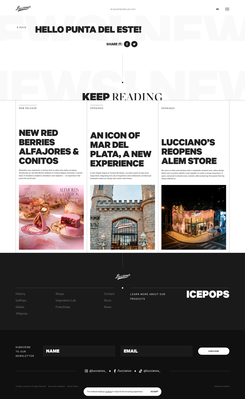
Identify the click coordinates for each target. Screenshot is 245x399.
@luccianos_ (95, 371)
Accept (154, 392)
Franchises (63, 307)
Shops (60, 294)
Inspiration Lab (66, 301)
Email (131, 351)
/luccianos (122, 371)
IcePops (21, 301)
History (20, 294)
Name (52, 351)
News (107, 307)
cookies (108, 392)
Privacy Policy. (72, 387)
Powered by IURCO (221, 387)
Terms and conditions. (56, 387)
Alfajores (22, 314)
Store (107, 301)
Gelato (20, 307)
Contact (109, 294)
